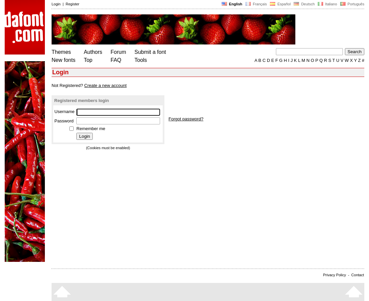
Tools (141, 60)
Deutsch (304, 4)
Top (88, 60)
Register (72, 4)
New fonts (63, 60)
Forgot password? (185, 118)
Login (56, 4)
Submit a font (150, 52)
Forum (118, 52)
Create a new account (105, 85)
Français (256, 4)
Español (280, 4)
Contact (357, 275)
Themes (61, 52)
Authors (93, 52)
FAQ (115, 60)
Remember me (90, 128)
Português (351, 4)
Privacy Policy (334, 275)
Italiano (327, 4)
